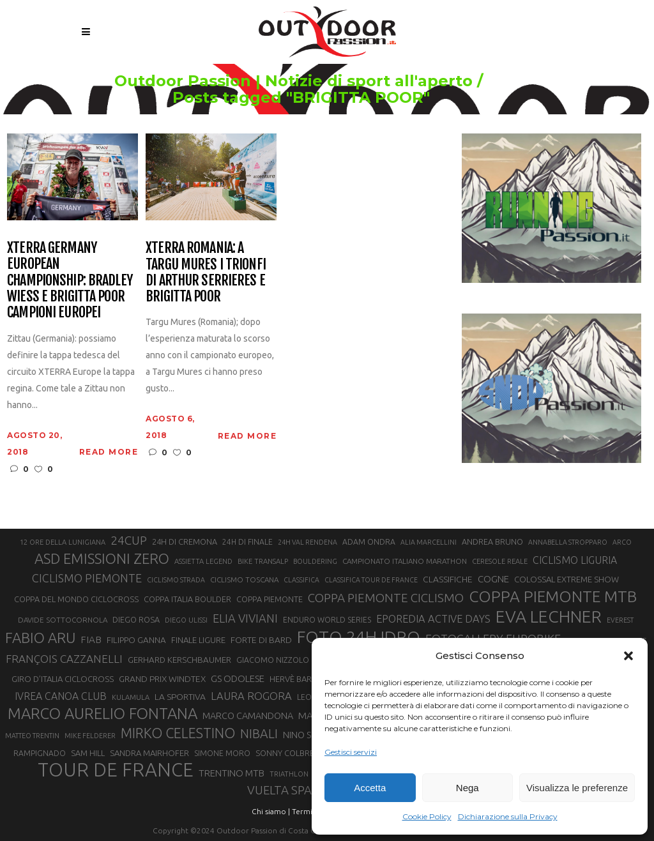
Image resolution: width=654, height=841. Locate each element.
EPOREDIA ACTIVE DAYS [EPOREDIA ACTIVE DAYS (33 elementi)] (433, 619)
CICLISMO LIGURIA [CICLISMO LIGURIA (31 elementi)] (575, 560)
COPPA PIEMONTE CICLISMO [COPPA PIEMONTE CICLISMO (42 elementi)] (386, 598)
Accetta (370, 787)
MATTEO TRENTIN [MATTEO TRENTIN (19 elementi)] (32, 735)
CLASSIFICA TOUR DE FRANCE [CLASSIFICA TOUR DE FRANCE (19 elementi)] (371, 580)
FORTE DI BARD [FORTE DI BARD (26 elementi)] (261, 640)
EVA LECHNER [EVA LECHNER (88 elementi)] (549, 616)
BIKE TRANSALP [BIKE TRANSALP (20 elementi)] (263, 561)
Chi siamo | (271, 811)
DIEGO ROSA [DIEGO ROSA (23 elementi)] (136, 619)
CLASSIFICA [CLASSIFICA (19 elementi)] (301, 580)
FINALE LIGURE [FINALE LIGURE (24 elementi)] (198, 639)
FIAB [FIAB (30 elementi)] (91, 639)
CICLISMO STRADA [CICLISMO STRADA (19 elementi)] (176, 580)
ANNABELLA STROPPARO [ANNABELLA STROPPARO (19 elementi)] (567, 542)
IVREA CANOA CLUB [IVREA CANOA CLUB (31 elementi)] (61, 696)
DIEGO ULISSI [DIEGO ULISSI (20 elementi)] (186, 620)
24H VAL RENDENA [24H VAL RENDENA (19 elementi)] (307, 542)
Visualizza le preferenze (577, 787)
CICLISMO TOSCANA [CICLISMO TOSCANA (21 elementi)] (244, 579)
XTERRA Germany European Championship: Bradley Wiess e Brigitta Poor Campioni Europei (69, 279)
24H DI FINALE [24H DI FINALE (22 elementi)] (247, 542)
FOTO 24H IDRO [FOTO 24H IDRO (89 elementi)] (358, 636)
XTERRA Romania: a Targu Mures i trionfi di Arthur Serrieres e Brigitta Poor (206, 271)
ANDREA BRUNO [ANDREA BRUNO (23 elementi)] (492, 541)
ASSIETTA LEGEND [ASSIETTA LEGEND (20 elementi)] (203, 561)
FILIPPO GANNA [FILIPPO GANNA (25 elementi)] (136, 640)
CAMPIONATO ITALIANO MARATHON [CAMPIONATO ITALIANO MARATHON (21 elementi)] (404, 561)
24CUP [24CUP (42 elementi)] (128, 540)
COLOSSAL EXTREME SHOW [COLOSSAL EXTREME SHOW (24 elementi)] (566, 579)
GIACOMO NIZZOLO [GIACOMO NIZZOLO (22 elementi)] (272, 660)
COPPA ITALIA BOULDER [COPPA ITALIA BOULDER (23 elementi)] (187, 599)
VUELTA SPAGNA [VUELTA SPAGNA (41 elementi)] (291, 790)
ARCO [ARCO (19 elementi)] (622, 542)
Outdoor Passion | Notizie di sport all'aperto (357, 81)
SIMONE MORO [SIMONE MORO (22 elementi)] (222, 753)
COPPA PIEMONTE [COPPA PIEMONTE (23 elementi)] (269, 599)
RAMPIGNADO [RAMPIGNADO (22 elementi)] (39, 753)
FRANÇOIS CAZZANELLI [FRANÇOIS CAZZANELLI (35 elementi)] (64, 659)
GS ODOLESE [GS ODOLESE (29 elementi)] (237, 678)
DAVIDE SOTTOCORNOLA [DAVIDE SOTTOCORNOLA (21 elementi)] (62, 620)
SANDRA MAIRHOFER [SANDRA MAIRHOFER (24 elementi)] (149, 752)
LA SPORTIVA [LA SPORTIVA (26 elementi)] (180, 697)
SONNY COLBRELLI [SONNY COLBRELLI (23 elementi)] (289, 752)
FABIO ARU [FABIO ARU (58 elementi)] (40, 638)
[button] (628, 655)
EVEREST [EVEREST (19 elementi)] (620, 620)
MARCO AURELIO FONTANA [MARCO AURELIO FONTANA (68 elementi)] (102, 714)
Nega (467, 787)
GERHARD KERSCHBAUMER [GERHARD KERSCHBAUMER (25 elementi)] (179, 660)
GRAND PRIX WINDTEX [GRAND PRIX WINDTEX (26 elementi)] (162, 679)
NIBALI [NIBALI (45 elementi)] (259, 734)
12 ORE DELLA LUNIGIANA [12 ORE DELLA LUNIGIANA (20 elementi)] (62, 542)
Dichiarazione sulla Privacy (508, 816)
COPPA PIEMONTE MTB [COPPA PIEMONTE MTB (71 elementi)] (553, 596)
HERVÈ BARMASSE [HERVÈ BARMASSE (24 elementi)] (303, 678)
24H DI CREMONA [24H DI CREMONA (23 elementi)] (184, 541)
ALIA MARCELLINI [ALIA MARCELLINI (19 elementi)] (428, 542)
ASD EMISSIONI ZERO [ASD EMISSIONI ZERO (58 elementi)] (101, 558)
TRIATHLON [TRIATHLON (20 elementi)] (289, 774)
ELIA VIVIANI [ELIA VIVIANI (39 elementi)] (245, 618)
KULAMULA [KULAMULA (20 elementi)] (130, 697)
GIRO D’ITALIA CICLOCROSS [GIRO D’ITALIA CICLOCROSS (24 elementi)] (62, 678)
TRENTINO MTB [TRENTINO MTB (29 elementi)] (231, 773)
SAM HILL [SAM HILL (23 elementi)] (88, 752)
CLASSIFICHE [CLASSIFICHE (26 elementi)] (448, 579)
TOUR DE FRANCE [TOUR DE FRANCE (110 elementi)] (116, 770)
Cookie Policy (427, 816)
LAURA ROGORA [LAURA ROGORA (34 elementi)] (251, 696)
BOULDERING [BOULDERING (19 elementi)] (315, 561)
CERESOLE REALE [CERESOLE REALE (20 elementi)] (500, 561)
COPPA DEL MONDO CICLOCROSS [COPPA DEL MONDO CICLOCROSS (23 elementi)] (76, 599)
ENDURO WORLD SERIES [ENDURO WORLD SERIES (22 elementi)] (327, 620)
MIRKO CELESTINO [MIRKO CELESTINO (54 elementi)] (178, 733)
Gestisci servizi (350, 752)
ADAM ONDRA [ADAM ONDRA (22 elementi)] (368, 542)
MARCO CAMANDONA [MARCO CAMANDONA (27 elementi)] (247, 716)
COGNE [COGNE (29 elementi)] (493, 578)
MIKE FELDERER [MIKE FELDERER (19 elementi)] (90, 735)
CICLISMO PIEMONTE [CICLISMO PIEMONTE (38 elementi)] (87, 578)
